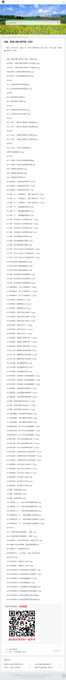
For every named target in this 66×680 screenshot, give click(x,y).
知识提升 (13, 37)
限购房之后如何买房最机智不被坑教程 (14, 664)
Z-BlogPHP (31, 677)
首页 (9, 37)
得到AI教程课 (13, 649)
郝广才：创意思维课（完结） (18, 652)
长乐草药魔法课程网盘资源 (43, 664)
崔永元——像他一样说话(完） (13, 667)
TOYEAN (42, 677)
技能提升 (19, 37)
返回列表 (56, 650)
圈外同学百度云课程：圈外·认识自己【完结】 (45, 667)
